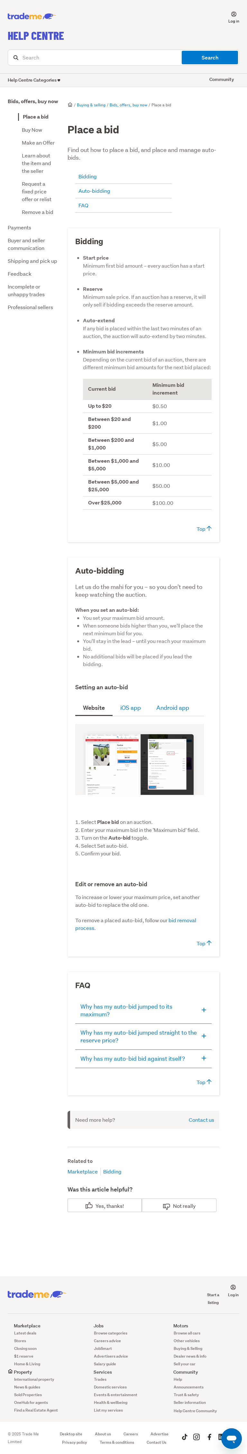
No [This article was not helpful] (176, 1205)
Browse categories (110, 1333)
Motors (177, 1326)
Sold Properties (28, 1394)
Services (99, 1372)
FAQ (83, 205)
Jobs (95, 1326)
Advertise (160, 1434)
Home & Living (27, 1364)
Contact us (201, 1119)
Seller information (190, 1402)
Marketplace (83, 1171)
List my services (108, 1410)
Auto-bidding (94, 190)
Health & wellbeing (110, 1402)
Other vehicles (187, 1340)
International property (34, 1379)
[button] (230, 16)
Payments (19, 227)
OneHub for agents (31, 1402)
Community (182, 1372)
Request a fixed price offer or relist (36, 191)
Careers (131, 1434)
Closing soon (25, 1348)
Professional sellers (30, 307)
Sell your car (185, 1364)
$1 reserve (23, 1356)
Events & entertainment (115, 1394)
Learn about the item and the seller (36, 163)
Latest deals (25, 1333)
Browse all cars (187, 1333)
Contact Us (156, 1442)
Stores (20, 1340)
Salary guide (105, 1364)
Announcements (189, 1387)
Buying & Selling (188, 1348)
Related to (80, 1161)
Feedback (20, 273)
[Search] (123, 57)
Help (178, 1379)
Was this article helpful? (100, 1189)
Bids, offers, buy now (33, 101)
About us (103, 1434)
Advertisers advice (111, 1356)
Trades (100, 1379)
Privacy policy (74, 1442)
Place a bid (36, 116)
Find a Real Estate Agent (36, 1410)
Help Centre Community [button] (195, 1411)
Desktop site (71, 1434)
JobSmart (103, 1348)
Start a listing (213, 1294)
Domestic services (110, 1387)
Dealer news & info (190, 1356)
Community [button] (221, 79)
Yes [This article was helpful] (100, 1205)
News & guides (27, 1387)
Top (204, 528)
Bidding (87, 176)
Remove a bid (37, 212)
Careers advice (107, 1340)
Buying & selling (91, 105)
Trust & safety (186, 1394)
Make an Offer (38, 142)
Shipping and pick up (32, 260)
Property (20, 1372)
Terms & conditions (117, 1442)
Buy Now (32, 129)
